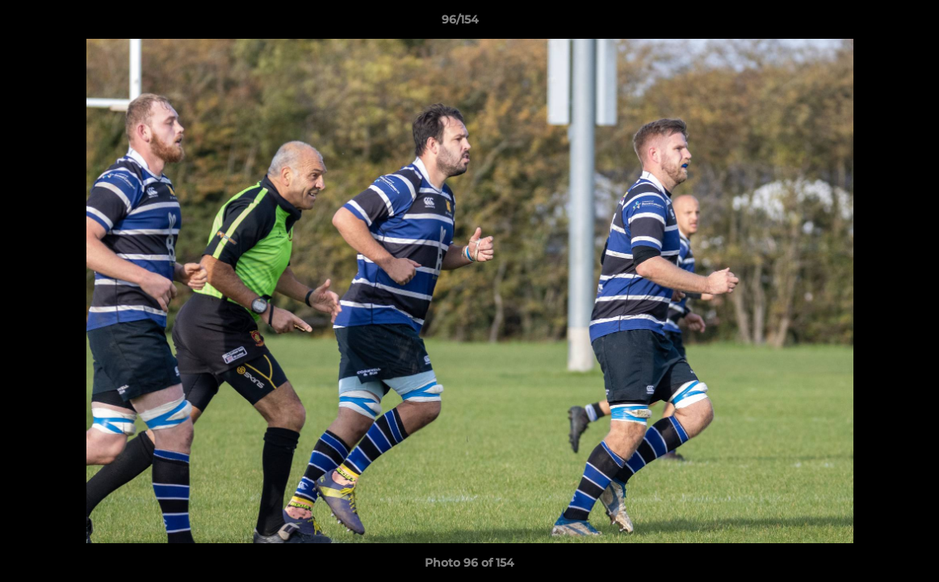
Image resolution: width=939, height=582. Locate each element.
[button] (871, 23)
